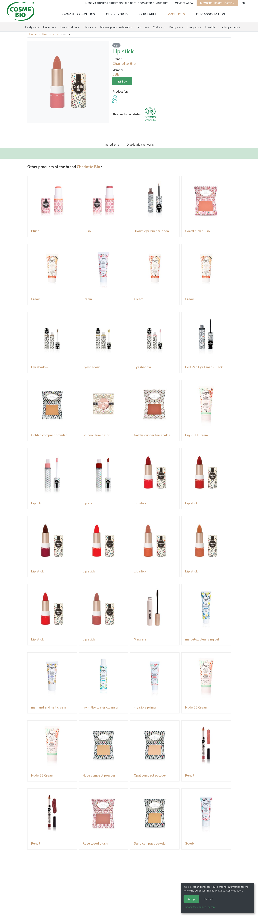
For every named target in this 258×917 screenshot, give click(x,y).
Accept (191, 898)
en (243, 2)
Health (210, 26)
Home (33, 34)
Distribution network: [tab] (140, 144)
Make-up (159, 26)
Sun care (143, 26)
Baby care (176, 26)
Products (176, 14)
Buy (122, 81)
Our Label (148, 14)
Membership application (217, 2)
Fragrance (194, 26)
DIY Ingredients (229, 26)
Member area (183, 2)
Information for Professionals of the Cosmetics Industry (125, 2)
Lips (116, 45)
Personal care (70, 26)
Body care (32, 26)
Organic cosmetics (78, 14)
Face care (50, 26)
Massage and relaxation (116, 26)
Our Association (210, 14)
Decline (208, 898)
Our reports (117, 14)
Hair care (89, 26)
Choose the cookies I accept (199, 906)
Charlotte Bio (88, 166)
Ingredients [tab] (112, 144)
